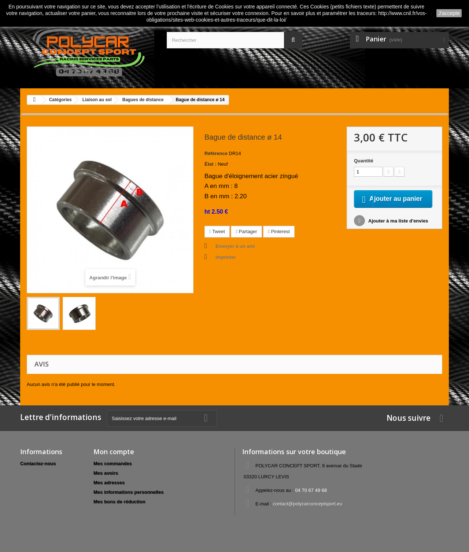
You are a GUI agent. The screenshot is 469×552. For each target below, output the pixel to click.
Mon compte (113, 451)
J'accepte (449, 13)
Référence (216, 153)
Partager (246, 231)
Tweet (217, 231)
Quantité (363, 160)
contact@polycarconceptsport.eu (308, 504)
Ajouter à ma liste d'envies (397, 230)
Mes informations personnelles (128, 492)
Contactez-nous (38, 463)
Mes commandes (112, 463)
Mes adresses (109, 482)
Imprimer (225, 257)
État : (210, 164)
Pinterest (279, 231)
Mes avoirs (105, 473)
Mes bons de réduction (119, 501)
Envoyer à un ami (235, 246)
